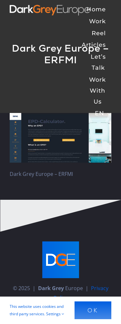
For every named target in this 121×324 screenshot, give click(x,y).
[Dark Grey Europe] (50, 7)
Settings (55, 314)
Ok (92, 310)
